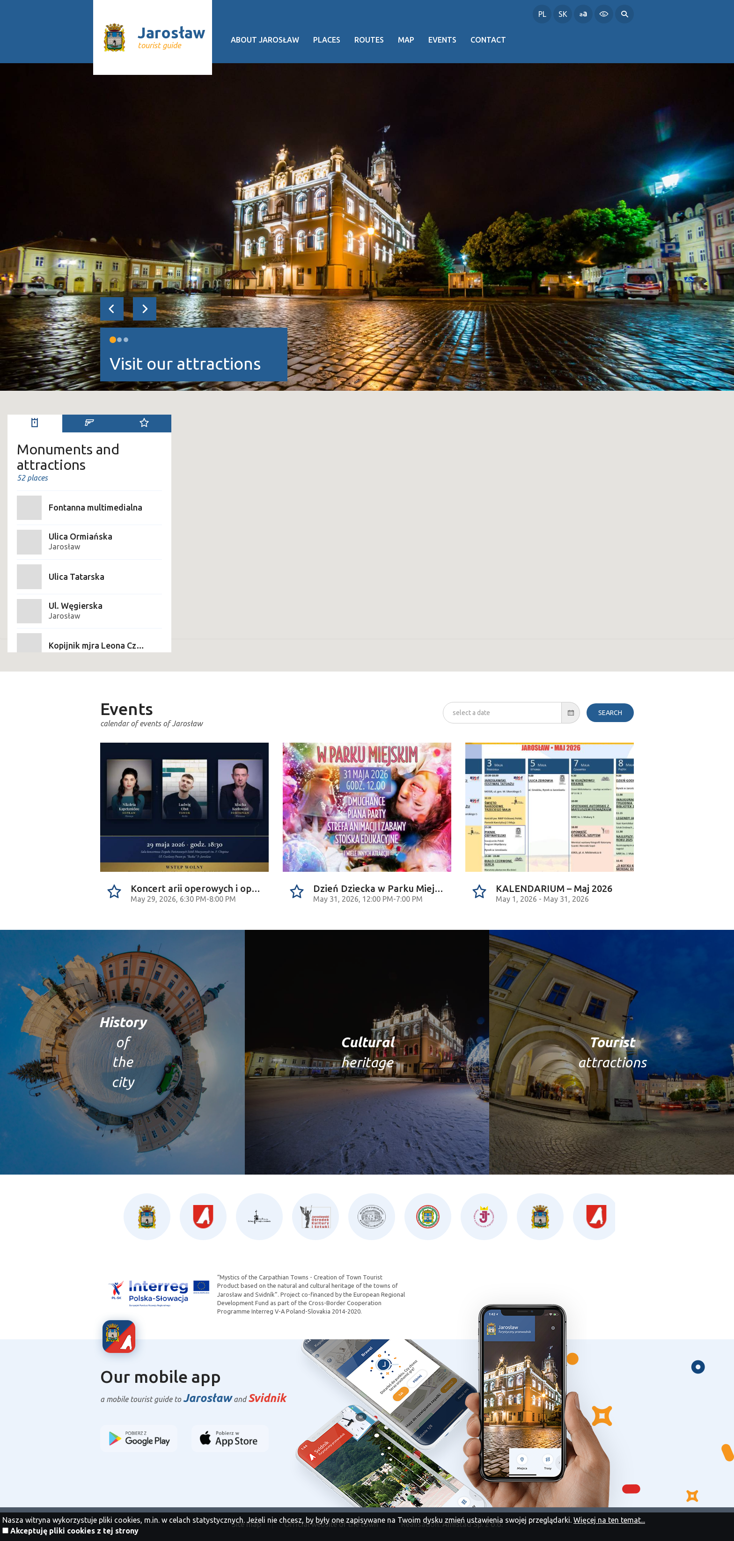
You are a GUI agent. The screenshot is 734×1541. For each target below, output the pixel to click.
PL (542, 14)
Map (406, 40)
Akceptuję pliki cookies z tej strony (74, 1530)
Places (326, 40)
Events (442, 40)
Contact (488, 40)
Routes (369, 40)
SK (562, 14)
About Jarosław (265, 40)
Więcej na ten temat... (609, 1520)
